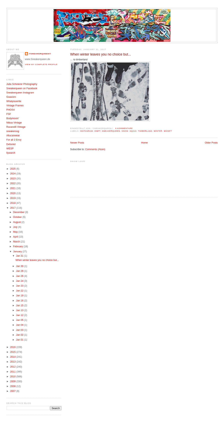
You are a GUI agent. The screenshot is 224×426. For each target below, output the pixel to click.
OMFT (97, 131)
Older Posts (211, 142)
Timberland (145, 131)
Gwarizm (11, 97)
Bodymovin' (12, 118)
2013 (13, 361)
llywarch (10, 152)
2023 (13, 178)
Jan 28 (20, 271)
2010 (13, 376)
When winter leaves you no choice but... (100, 54)
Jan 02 (20, 335)
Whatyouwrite (13, 101)
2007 (13, 391)
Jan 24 (20, 281)
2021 (13, 188)
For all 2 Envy (13, 139)
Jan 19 (20, 295)
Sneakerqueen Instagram (20, 92)
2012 (13, 366)
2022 (13, 183)
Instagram (86, 131)
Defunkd (11, 144)
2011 (13, 371)
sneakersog (12, 131)
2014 (13, 357)
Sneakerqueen (111, 131)
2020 (13, 193)
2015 (13, 352)
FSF (8, 114)
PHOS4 (10, 109)
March (17, 241)
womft (168, 131)
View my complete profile (41, 64)
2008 (13, 386)
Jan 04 (20, 325)
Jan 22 (20, 290)
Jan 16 (20, 300)
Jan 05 (20, 320)
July (15, 227)
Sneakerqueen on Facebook (21, 88)
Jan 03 (20, 330)
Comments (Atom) (95, 149)
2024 (13, 173)
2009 (13, 381)
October (17, 217)
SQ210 (133, 131)
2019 (13, 198)
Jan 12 (20, 315)
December (19, 212)
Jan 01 (20, 339)
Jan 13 (20, 310)
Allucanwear (13, 135)
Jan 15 (20, 305)
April (16, 236)
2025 (13, 168)
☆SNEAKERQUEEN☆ (40, 54)
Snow (125, 131)
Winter (158, 131)
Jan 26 (20, 276)
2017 (13, 208)
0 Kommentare (124, 128)
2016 (13, 347)
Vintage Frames (15, 105)
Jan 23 (20, 285)
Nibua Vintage (14, 122)
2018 (13, 203)
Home (144, 142)
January (17, 251)
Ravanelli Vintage (16, 127)
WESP (10, 148)
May (15, 232)
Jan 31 (20, 255)
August (17, 222)
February (18, 246)
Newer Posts (77, 142)
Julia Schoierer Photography (21, 84)
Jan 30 (20, 266)
